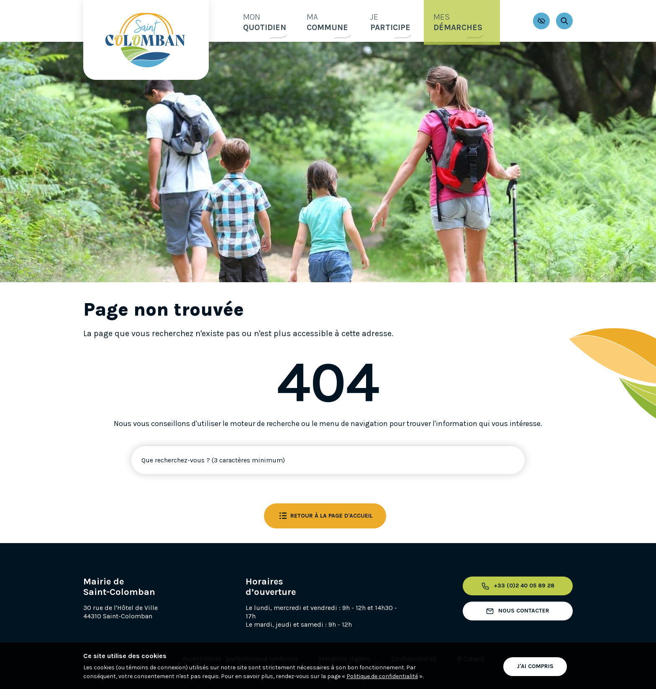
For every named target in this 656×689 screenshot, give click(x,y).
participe (392, 20)
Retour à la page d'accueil (325, 515)
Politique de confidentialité (382, 676)
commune (324, 20)
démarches (466, 20)
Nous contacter (516, 611)
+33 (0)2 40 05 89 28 (516, 586)
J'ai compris (535, 665)
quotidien (256, 20)
